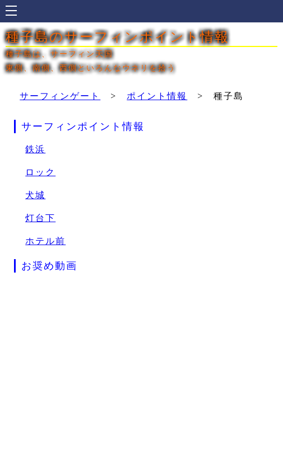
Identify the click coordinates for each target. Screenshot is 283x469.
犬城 (35, 195)
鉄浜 (35, 149)
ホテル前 (45, 241)
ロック (40, 172)
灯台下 (40, 218)
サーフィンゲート (60, 96)
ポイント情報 (157, 96)
